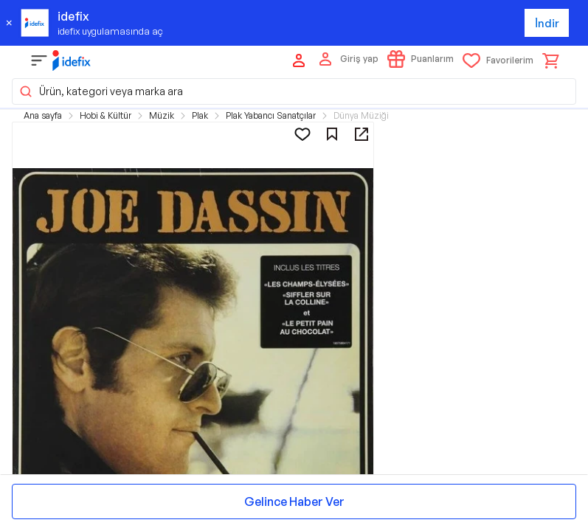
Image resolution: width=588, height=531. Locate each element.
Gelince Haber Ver (294, 501)
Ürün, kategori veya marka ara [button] (100, 91)
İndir (547, 23)
